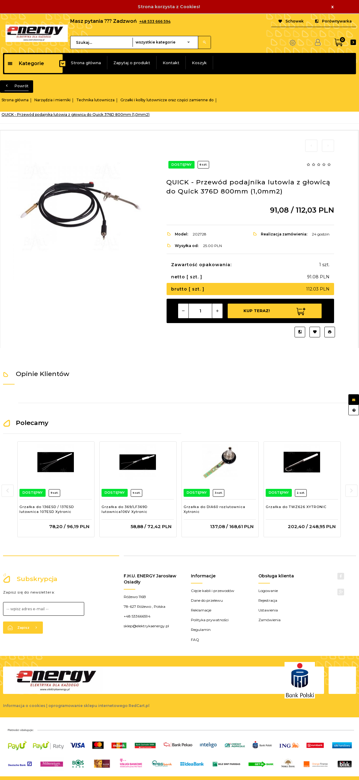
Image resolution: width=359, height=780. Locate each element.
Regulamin (201, 629)
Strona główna (86, 62)
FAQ (195, 639)
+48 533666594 (137, 616)
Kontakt (171, 62)
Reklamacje (201, 610)
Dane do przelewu (207, 600)
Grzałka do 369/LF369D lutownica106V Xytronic (124, 509)
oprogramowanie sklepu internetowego (88, 705)
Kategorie (25, 63)
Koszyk (199, 62)
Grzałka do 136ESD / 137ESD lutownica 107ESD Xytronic (46, 509)
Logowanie (268, 590)
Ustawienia (268, 610)
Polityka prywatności (210, 620)
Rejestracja (267, 600)
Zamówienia (269, 620)
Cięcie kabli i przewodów (212, 590)
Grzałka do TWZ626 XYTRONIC (296, 507)
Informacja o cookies (24, 705)
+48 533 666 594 (155, 21)
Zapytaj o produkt (131, 62)
